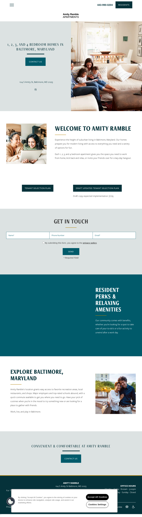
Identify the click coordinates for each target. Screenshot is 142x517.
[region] (64, 501)
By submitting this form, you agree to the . (71, 243)
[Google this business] (35, 89)
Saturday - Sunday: (120, 492)
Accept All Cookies (97, 497)
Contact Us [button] (35, 61)
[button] (124, 4)
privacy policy (90, 243)
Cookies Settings (97, 504)
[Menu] (12, 5)
